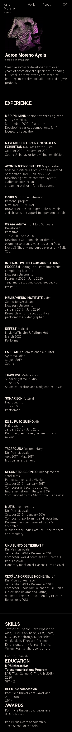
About (46, 5)
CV (65, 5)
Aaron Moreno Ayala (9, 9)
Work (31, 5)
